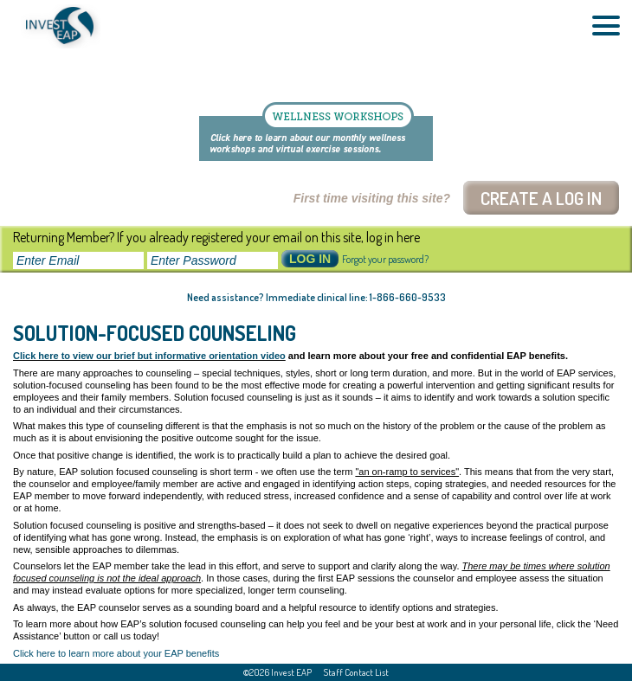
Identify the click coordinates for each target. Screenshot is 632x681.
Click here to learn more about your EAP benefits (116, 653)
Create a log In (541, 197)
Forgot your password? (385, 259)
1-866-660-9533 (408, 297)
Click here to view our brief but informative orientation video (149, 355)
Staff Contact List (356, 672)
